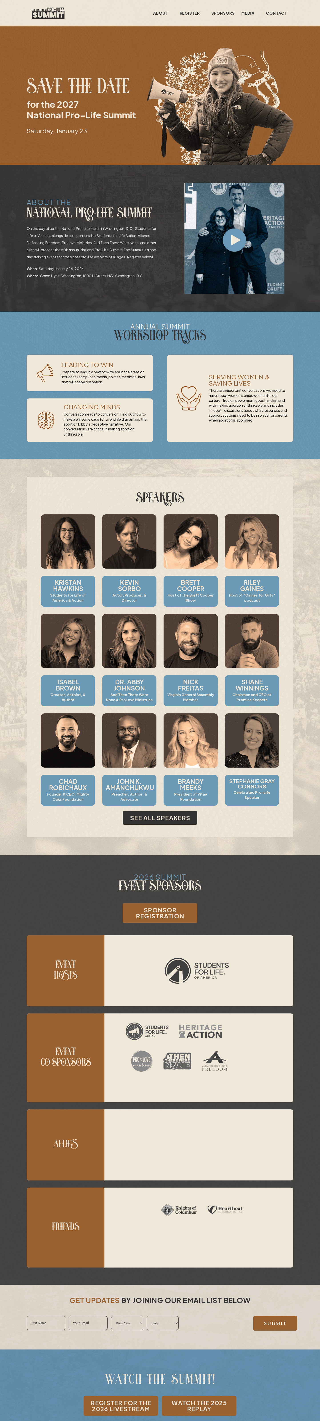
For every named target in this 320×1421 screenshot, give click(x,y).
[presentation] (216, 1323)
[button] (234, 238)
